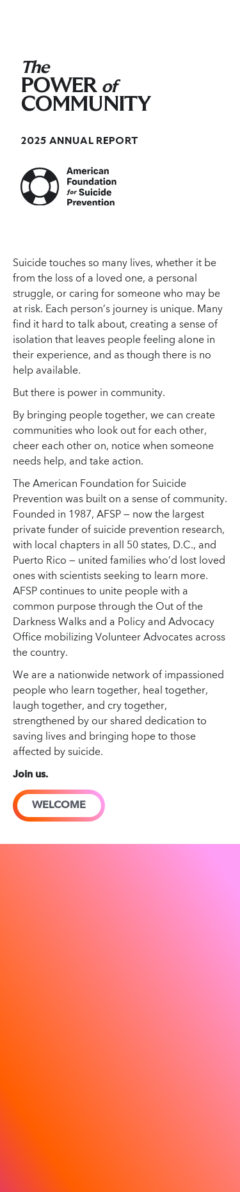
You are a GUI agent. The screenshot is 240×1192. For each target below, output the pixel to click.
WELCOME (59, 805)
